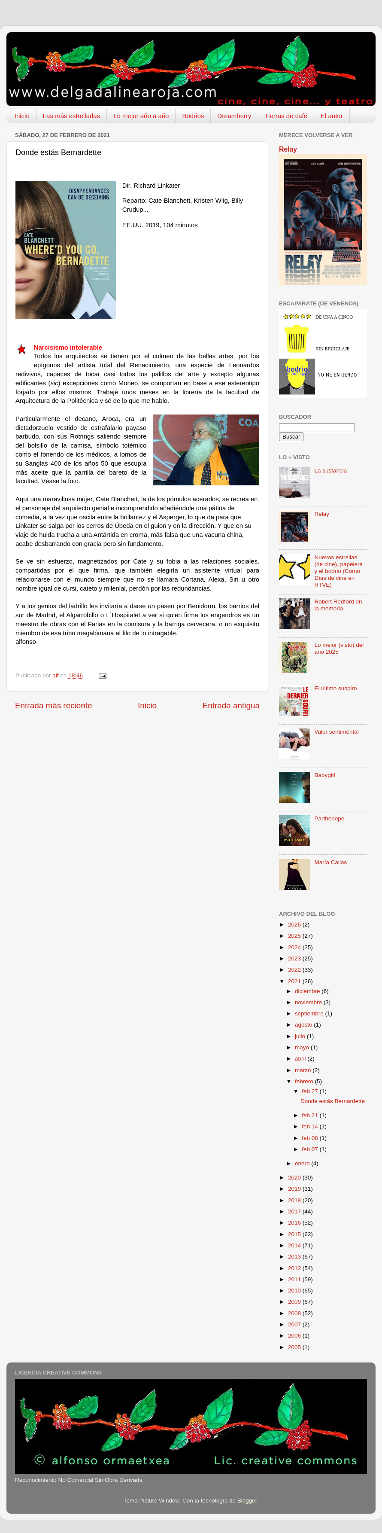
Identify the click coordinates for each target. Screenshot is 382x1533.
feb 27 (310, 1091)
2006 (295, 1335)
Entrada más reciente (53, 705)
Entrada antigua (231, 705)
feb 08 (310, 1138)
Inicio (22, 115)
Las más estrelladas (71, 115)
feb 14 (310, 1126)
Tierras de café (286, 115)
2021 (295, 981)
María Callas (330, 862)
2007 (295, 1324)
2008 (295, 1313)
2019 (295, 1189)
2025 (295, 936)
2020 (295, 1177)
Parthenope (329, 818)
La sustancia (330, 470)
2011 (295, 1279)
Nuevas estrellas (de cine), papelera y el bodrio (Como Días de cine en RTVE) (338, 571)
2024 (295, 947)
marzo (303, 1070)
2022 (295, 969)
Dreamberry (234, 115)
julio (301, 1036)
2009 (295, 1301)
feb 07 (310, 1149)
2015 (295, 1234)
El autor (332, 115)
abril (301, 1058)
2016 (295, 1222)
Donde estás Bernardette (332, 1101)
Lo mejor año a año (141, 115)
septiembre (310, 1013)
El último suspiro (335, 688)
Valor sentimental (336, 731)
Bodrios (193, 115)
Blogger (247, 1500)
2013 (295, 1256)
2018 (295, 1200)
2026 (295, 924)
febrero (305, 1081)
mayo (303, 1047)
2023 (295, 958)
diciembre (308, 991)
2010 (295, 1290)
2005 (295, 1347)
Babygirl (324, 775)
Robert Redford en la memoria (338, 605)
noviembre (309, 1002)
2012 (295, 1268)
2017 (295, 1211)
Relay (288, 149)
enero (303, 1163)
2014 (295, 1245)
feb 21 (310, 1115)
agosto (304, 1024)
